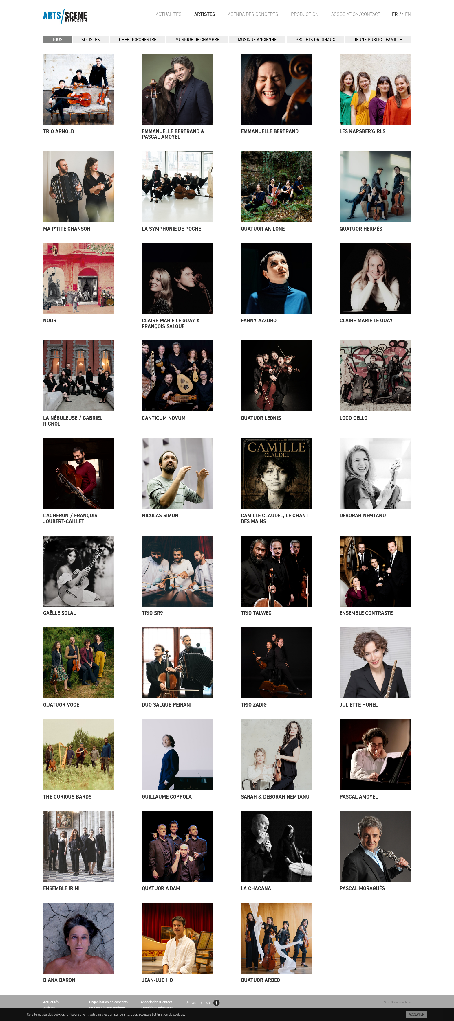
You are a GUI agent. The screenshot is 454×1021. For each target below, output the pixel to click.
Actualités (169, 14)
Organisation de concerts (108, 1002)
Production (304, 14)
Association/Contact (355, 14)
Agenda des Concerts (253, 14)
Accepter (416, 1014)
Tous (57, 40)
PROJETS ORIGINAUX (315, 40)
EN (408, 14)
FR (395, 14)
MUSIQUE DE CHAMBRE (197, 40)
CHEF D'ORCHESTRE (137, 40)
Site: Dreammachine (397, 1002)
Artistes (204, 14)
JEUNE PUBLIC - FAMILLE (378, 40)
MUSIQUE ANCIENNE (257, 40)
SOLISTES (90, 40)
